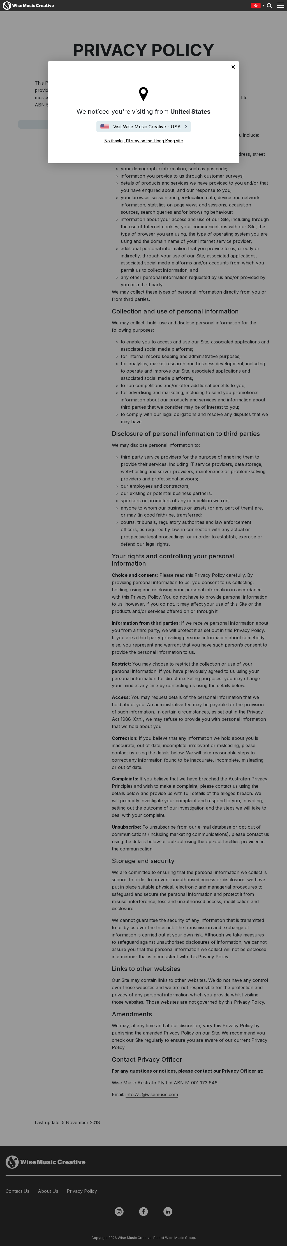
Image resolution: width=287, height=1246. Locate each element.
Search (269, 5)
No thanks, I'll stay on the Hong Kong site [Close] (233, 67)
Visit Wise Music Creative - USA (147, 126)
